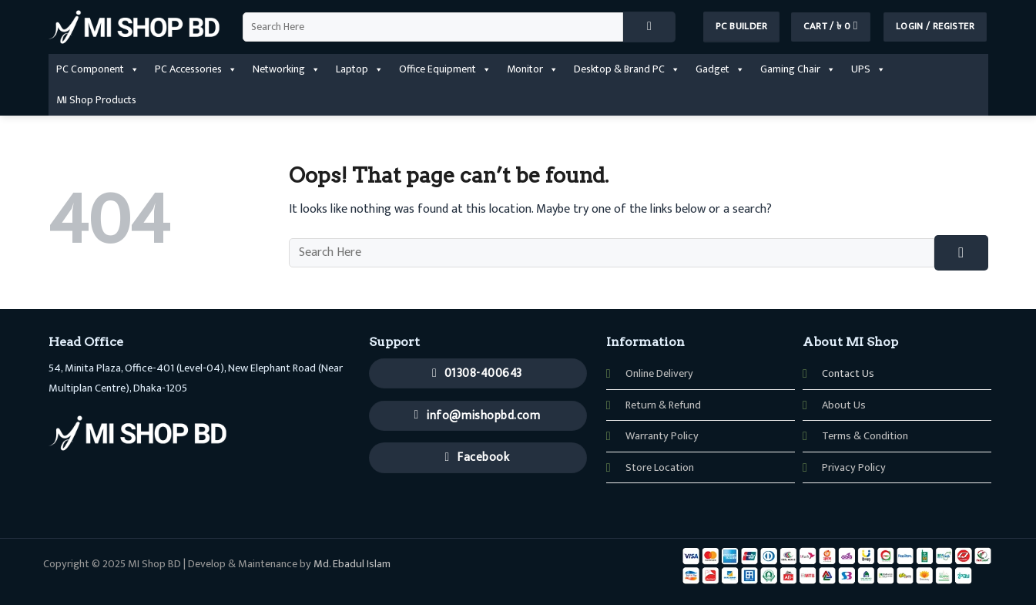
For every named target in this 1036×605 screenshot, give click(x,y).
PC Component (97, 69)
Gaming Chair (798, 69)
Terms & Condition (865, 436)
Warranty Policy (662, 436)
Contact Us (848, 374)
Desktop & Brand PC (627, 69)
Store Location (659, 468)
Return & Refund (663, 405)
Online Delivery (659, 374)
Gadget (720, 69)
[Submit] (649, 27)
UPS (868, 69)
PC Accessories (196, 69)
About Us (844, 405)
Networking (286, 69)
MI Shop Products (96, 100)
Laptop (360, 69)
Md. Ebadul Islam (352, 564)
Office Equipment (445, 69)
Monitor (532, 69)
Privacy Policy (854, 468)
